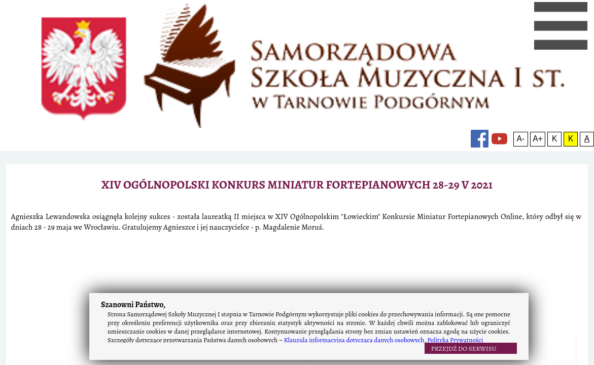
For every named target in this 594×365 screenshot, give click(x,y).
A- (483, 59)
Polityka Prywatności (455, 340)
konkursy (414, 59)
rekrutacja (207, 59)
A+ (496, 59)
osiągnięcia (298, 59)
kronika (252, 59)
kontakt (344, 59)
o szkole (80, 59)
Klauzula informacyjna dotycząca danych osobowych (354, 340)
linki (378, 59)
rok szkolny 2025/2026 (142, 59)
